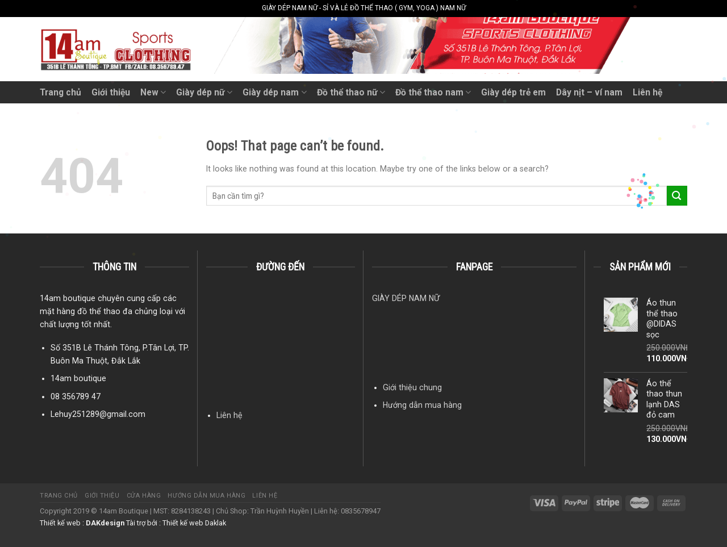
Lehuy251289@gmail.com (98, 414)
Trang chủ (60, 92)
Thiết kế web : (62, 523)
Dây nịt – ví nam (589, 92)
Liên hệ (647, 92)
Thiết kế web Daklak (194, 523)
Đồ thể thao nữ (351, 92)
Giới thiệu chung (412, 387)
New (153, 92)
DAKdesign (105, 523)
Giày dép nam (274, 92)
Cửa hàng (144, 495)
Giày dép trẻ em (513, 92)
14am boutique (78, 378)
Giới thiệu (110, 92)
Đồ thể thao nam (433, 92)
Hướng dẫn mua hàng (422, 405)
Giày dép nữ (204, 92)
